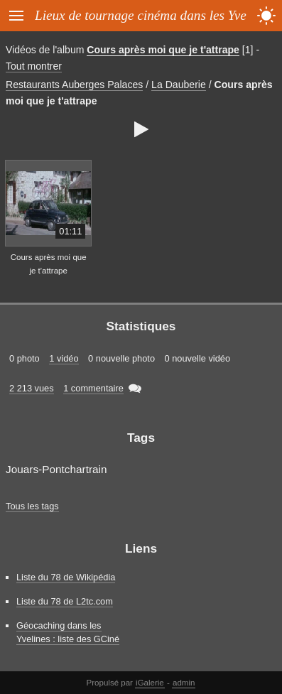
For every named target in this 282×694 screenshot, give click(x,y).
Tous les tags (32, 506)
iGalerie (150, 682)
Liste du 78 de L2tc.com (64, 601)
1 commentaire (93, 388)
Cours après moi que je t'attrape (163, 49)
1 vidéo (63, 358)
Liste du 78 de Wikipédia (65, 577)
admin (184, 682)
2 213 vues (31, 388)
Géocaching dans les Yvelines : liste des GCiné (67, 632)
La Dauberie (178, 84)
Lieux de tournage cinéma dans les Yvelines (153, 15)
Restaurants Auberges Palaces (74, 84)
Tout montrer (34, 66)
